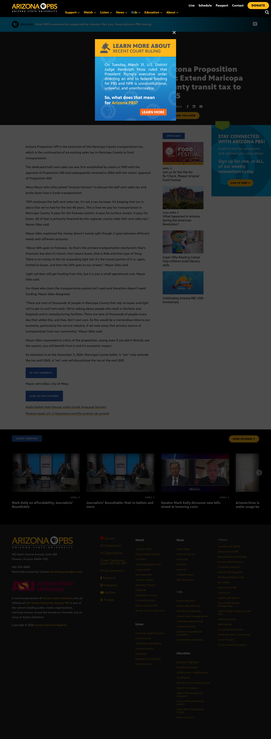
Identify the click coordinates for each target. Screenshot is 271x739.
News (121, 12)
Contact (238, 5)
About (172, 12)
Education (153, 12)
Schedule (205, 5)
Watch (90, 12)
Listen (106, 12)
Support (72, 12)
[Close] (174, 34)
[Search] (266, 12)
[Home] (51, 7)
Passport (222, 5)
